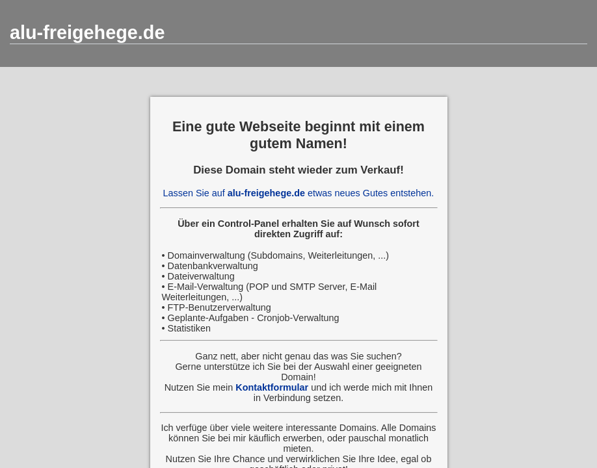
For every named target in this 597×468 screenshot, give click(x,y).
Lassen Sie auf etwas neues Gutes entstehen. (298, 193)
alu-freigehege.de (87, 32)
